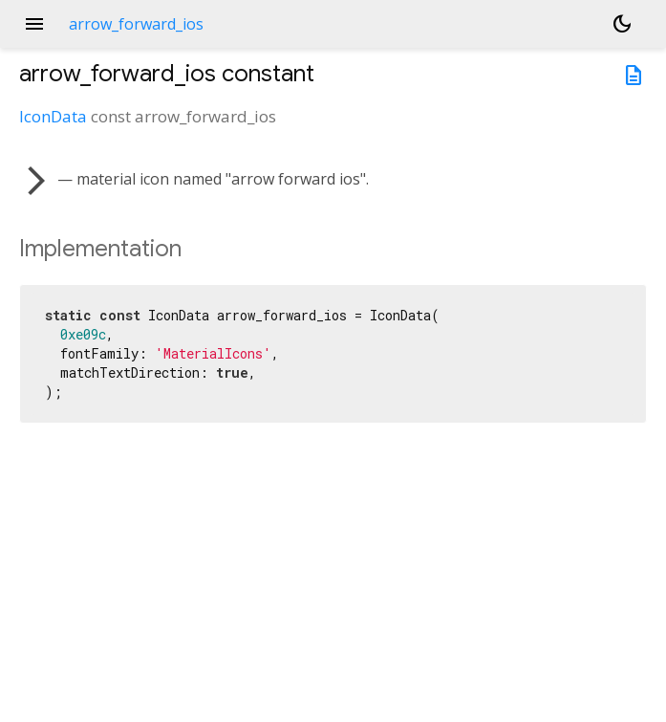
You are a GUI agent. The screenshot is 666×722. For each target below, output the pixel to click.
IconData (53, 116)
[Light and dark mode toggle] (622, 24)
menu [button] (34, 23)
